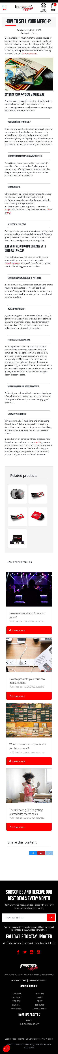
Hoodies (16, 1004)
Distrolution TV (38, 980)
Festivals (39, 1004)
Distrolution (19, 980)
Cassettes (16, 997)
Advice (35, 33)
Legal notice (10, 1038)
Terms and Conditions (28, 1038)
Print (40, 1001)
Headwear (16, 1008)
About (29, 1020)
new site (37, 442)
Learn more (17, 630)
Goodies (40, 993)
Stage (40, 997)
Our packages (40, 1008)
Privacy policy (47, 1038)
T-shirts (16, 1001)
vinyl (8, 212)
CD (48, 209)
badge (8, 209)
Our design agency (29, 1024)
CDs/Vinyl (16, 993)
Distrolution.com (29, 53)
